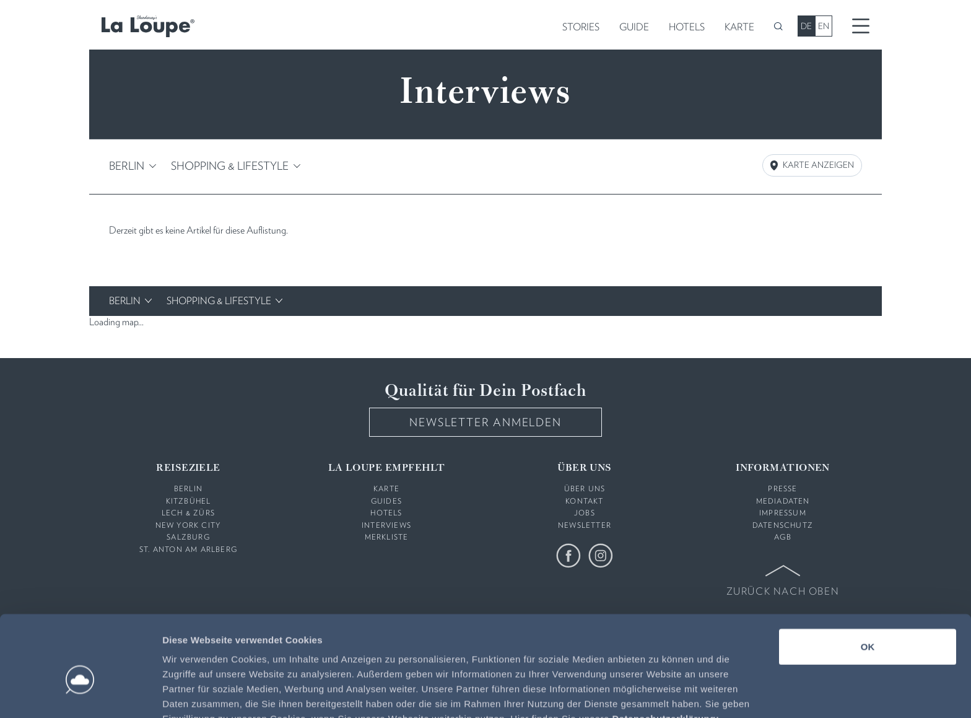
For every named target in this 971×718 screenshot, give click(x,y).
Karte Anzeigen (812, 165)
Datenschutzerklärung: (665, 653)
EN (823, 26)
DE (806, 26)
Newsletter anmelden (485, 421)
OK (868, 581)
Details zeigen (658, 693)
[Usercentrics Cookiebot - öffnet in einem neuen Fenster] (80, 694)
